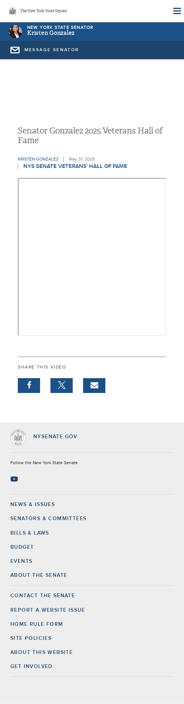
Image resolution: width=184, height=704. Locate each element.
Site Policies (31, 638)
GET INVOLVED (31, 666)
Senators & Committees (48, 518)
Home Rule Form (36, 624)
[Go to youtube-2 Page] (15, 479)
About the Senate (38, 575)
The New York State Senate (43, 11)
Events (21, 561)
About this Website (41, 652)
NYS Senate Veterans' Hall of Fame (75, 166)
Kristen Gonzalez (51, 33)
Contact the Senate (42, 595)
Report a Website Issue (47, 610)
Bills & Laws (29, 533)
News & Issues (32, 504)
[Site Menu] (176, 11)
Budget (22, 547)
